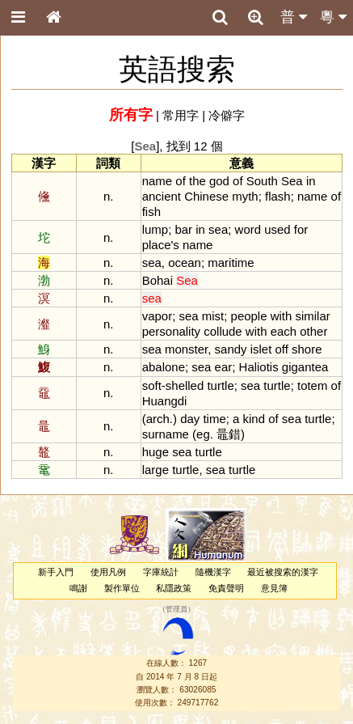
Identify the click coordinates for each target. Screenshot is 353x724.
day (190, 419)
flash (278, 196)
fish (151, 211)
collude (223, 331)
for (301, 229)
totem (312, 385)
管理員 (176, 609)
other (313, 331)
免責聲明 (226, 588)
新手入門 (56, 572)
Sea (292, 181)
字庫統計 (161, 572)
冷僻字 (226, 115)
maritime (231, 262)
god (219, 181)
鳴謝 (78, 588)
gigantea (305, 367)
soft (152, 385)
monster (186, 349)
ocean (184, 262)
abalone (163, 367)
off (281, 349)
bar (183, 229)
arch (158, 419)
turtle (220, 385)
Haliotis (259, 367)
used (277, 229)
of (180, 181)
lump (155, 229)
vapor (157, 316)
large (155, 469)
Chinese (206, 196)
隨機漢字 (213, 572)
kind (254, 419)
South (262, 181)
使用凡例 (108, 572)
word (248, 229)
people (249, 316)
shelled (185, 385)
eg (203, 434)
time (214, 419)
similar (312, 316)
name (157, 181)
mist (213, 316)
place (156, 245)
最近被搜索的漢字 (282, 572)
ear (224, 367)
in (311, 181)
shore (306, 349)
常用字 (180, 115)
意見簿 (274, 588)
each (283, 331)
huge (155, 452)
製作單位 (122, 588)
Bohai (157, 280)
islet (261, 349)
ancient (161, 196)
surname (165, 434)
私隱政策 (173, 588)
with (281, 316)
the (197, 181)
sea (218, 229)
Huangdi (164, 401)
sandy (231, 349)
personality (171, 331)
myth (245, 196)
